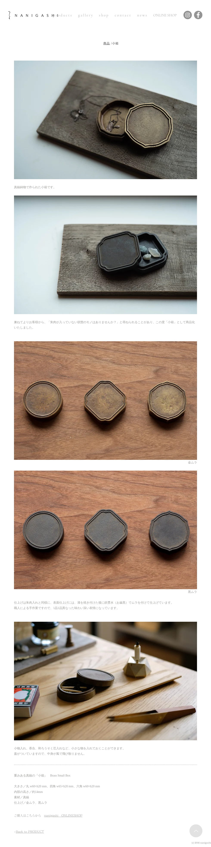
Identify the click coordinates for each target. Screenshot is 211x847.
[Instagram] (187, 15)
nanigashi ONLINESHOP (63, 815)
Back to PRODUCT (30, 831)
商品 (106, 43)
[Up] (195, 830)
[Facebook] (198, 15)
